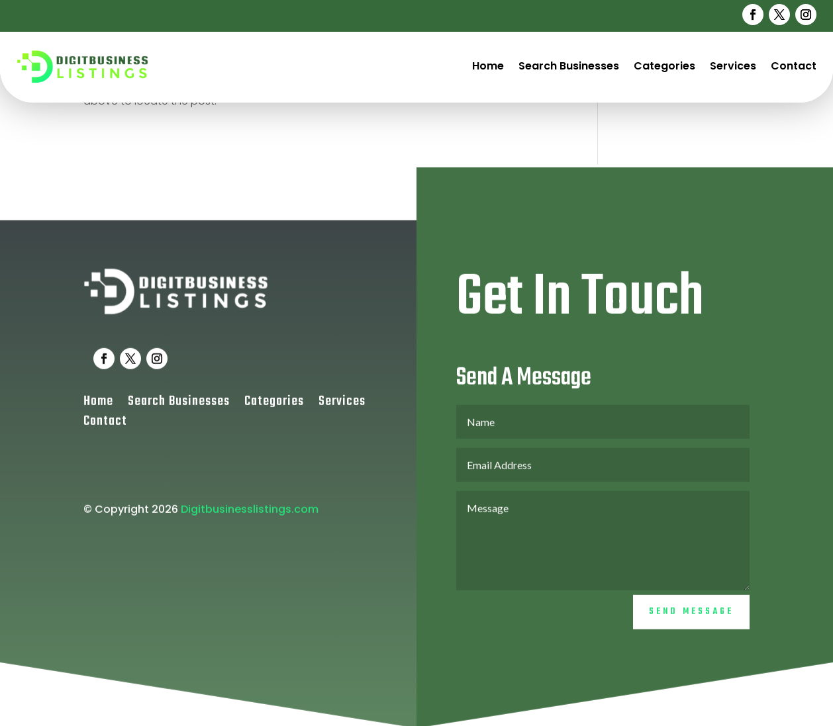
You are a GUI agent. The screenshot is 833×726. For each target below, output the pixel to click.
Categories (664, 65)
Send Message (691, 619)
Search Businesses (568, 65)
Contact (793, 65)
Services (733, 65)
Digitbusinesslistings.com (249, 515)
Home (488, 65)
